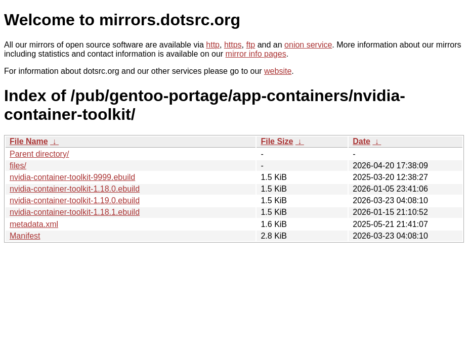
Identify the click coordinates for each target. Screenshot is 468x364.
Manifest (25, 236)
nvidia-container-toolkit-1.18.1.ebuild (75, 212)
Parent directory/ (39, 154)
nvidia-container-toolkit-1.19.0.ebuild (75, 200)
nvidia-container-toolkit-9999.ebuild (72, 177)
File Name (29, 141)
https (233, 44)
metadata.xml (34, 224)
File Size (277, 141)
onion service (308, 44)
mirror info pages (256, 54)
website (277, 71)
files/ (18, 165)
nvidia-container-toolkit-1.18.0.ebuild (75, 189)
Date (361, 141)
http (213, 44)
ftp (250, 44)
